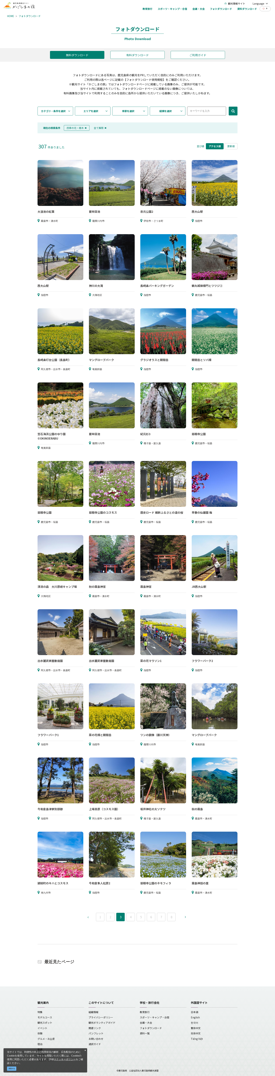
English (195, 1017)
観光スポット (45, 1022)
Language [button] (260, 3)
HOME (10, 16)
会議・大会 (146, 1022)
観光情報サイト (234, 3)
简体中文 (196, 1033)
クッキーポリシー (66, 1059)
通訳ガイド (95, 1044)
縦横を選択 (165, 111)
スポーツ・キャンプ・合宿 (154, 1017)
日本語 (194, 1012)
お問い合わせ (96, 1039)
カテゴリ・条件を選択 (53, 111)
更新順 (231, 146)
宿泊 (40, 1044)
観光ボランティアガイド (102, 1022)
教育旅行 (145, 1012)
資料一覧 (145, 1033)
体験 (40, 1033)
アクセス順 (215, 146)
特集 (40, 1012)
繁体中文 (196, 1028)
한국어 (194, 1022)
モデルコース (45, 1017)
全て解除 (100, 128)
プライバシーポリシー (101, 1017)
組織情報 (93, 1012)
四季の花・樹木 (77, 128)
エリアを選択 (90, 111)
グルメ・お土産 (46, 1039)
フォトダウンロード (30, 16)
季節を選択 (128, 111)
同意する (12, 1068)
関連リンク (95, 1028)
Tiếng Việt (197, 1039)
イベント (42, 1028)
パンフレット (96, 1033)
